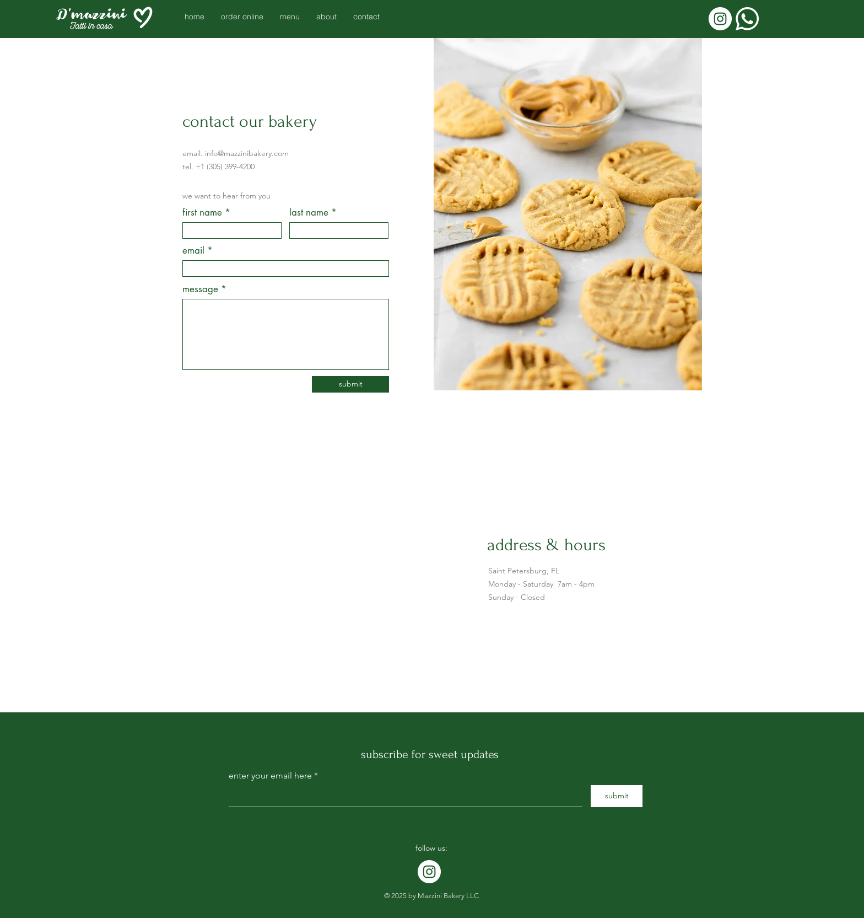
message (200, 289)
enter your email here (270, 775)
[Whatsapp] (747, 18)
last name (308, 212)
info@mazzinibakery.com (247, 153)
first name (202, 212)
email (193, 250)
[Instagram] (720, 18)
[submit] (350, 384)
